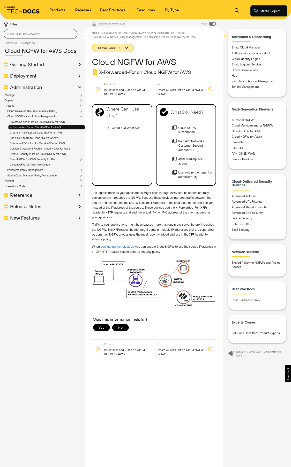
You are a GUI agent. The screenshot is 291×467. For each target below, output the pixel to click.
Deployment (23, 76)
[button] (288, 373)
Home (95, 32)
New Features (25, 218)
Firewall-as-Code (15, 186)
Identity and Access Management (254, 81)
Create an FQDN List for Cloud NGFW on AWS (37, 143)
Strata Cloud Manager (246, 47)
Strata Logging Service (246, 64)
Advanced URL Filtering (247, 201)
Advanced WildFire (244, 196)
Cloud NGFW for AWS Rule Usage (30, 164)
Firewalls (237, 142)
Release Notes (25, 206)
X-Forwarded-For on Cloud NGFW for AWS (35, 127)
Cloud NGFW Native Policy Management (31, 116)
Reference (21, 195)
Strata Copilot (267, 11)
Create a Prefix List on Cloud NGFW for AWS (36, 132)
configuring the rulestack (117, 246)
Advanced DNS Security (247, 212)
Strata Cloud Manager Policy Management (32, 175)
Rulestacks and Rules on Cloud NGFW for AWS (37, 121)
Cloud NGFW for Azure (247, 136)
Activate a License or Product (251, 53)
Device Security (242, 218)
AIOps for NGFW (243, 120)
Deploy (9, 100)
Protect (9, 105)
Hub (234, 75)
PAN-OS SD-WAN (243, 153)
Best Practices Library (246, 300)
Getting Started (27, 64)
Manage (10, 95)
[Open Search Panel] (236, 11)
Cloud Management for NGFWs (252, 125)
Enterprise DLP (241, 224)
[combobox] (40, 34)
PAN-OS (237, 148)
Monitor (9, 180)
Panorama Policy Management (25, 169)
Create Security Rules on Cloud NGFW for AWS (38, 153)
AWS (239, 355)
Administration (26, 87)
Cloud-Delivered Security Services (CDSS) (32, 111)
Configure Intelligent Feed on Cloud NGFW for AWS (40, 148)
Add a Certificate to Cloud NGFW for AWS (35, 137)
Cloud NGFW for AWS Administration (152, 32)
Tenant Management (245, 86)
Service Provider (242, 159)
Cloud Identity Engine (246, 59)
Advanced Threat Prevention (250, 207)
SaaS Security (240, 229)
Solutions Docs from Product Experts (256, 333)
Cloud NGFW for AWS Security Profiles (32, 159)
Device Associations (245, 70)
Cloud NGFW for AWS (115, 32)
